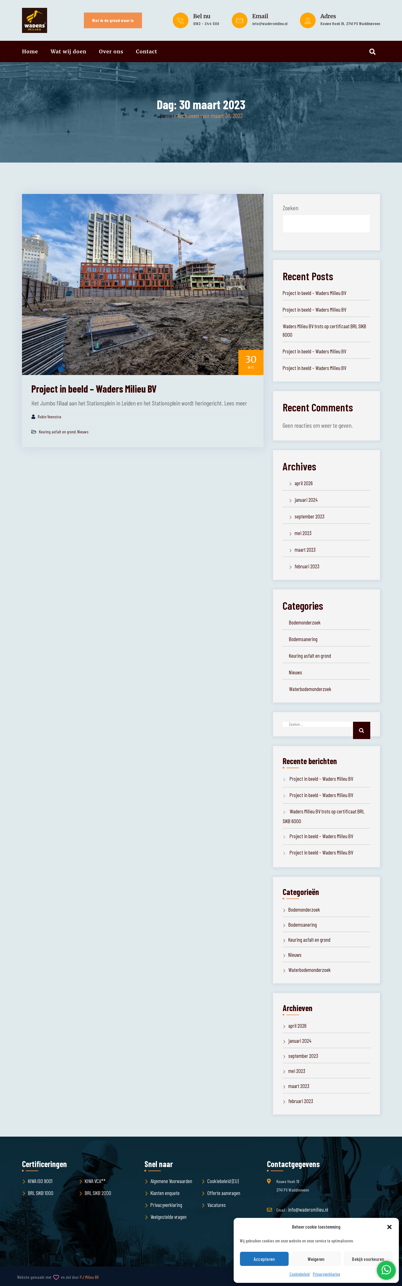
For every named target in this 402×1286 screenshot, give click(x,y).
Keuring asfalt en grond (57, 431)
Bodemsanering (303, 639)
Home (30, 51)
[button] (389, 1227)
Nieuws (83, 431)
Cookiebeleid (300, 1274)
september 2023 (309, 516)
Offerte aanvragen (223, 1193)
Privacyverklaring (326, 1274)
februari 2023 (307, 566)
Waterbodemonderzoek (310, 689)
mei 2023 (303, 533)
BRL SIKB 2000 (98, 1193)
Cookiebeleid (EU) (223, 1181)
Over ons (111, 51)
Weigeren (316, 1259)
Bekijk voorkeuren (368, 1259)
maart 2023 (305, 549)
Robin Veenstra (49, 416)
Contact (146, 51)
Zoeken (290, 208)
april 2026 (304, 483)
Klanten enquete (165, 1193)
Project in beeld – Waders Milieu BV (94, 388)
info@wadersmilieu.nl (269, 23)
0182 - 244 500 (206, 23)
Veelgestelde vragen (168, 1217)
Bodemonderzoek (305, 622)
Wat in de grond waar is (113, 20)
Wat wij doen (68, 51)
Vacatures (216, 1205)
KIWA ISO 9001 (40, 1181)
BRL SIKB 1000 (40, 1193)
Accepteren (264, 1259)
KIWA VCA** (95, 1181)
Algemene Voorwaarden (171, 1181)
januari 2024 (306, 499)
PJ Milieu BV (89, 1277)
